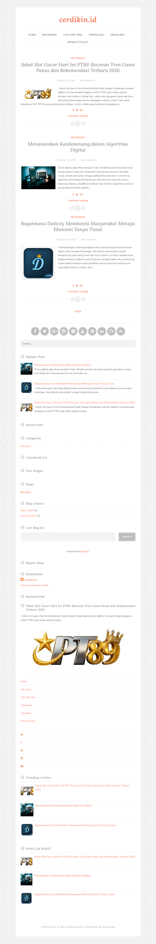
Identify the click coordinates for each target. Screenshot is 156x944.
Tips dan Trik (72, 34)
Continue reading (79, 116)
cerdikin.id (78, 19)
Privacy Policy (77, 42)
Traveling (117, 34)
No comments (87, 80)
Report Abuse (35, 563)
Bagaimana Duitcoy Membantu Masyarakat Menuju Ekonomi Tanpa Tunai (78, 226)
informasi (78, 58)
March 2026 (27, 510)
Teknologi (96, 34)
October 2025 (28, 515)
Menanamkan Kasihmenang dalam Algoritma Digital (78, 147)
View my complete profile (35, 585)
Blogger (84, 551)
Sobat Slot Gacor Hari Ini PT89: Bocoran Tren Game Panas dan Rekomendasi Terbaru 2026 (78, 67)
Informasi (49, 34)
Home (32, 34)
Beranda (26, 492)
